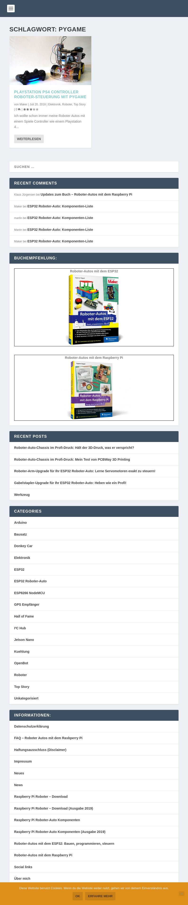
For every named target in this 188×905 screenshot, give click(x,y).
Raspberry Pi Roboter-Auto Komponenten (47, 820)
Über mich (22, 878)
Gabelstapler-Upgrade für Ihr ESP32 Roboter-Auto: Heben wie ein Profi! (70, 483)
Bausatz (20, 534)
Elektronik (54, 104)
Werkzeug (22, 495)
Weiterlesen (29, 139)
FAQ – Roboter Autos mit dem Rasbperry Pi (48, 738)
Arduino (20, 522)
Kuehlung (22, 651)
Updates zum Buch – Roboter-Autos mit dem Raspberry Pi (86, 194)
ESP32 (19, 569)
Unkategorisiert (26, 698)
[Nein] (181, 893)
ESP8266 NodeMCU (29, 593)
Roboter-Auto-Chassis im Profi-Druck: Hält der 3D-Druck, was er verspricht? (74, 448)
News (18, 785)
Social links (23, 867)
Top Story (80, 104)
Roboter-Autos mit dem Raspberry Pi (43, 855)
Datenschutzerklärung (31, 726)
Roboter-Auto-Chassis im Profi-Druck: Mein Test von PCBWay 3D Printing (72, 459)
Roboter (67, 104)
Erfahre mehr (100, 896)
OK (77, 896)
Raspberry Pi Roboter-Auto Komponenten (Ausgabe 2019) (59, 832)
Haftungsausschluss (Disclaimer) (40, 750)
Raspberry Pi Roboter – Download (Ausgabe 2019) (53, 808)
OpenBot (21, 663)
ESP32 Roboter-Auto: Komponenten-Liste (60, 206)
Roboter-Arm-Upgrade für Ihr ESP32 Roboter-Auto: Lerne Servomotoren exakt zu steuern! (84, 471)
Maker (23, 104)
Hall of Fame (24, 616)
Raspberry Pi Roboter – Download (41, 796)
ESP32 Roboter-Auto (30, 581)
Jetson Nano (24, 640)
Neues (19, 773)
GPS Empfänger (26, 604)
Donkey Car (23, 546)
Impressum (23, 761)
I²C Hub (20, 628)
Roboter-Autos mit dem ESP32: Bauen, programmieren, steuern (64, 843)
